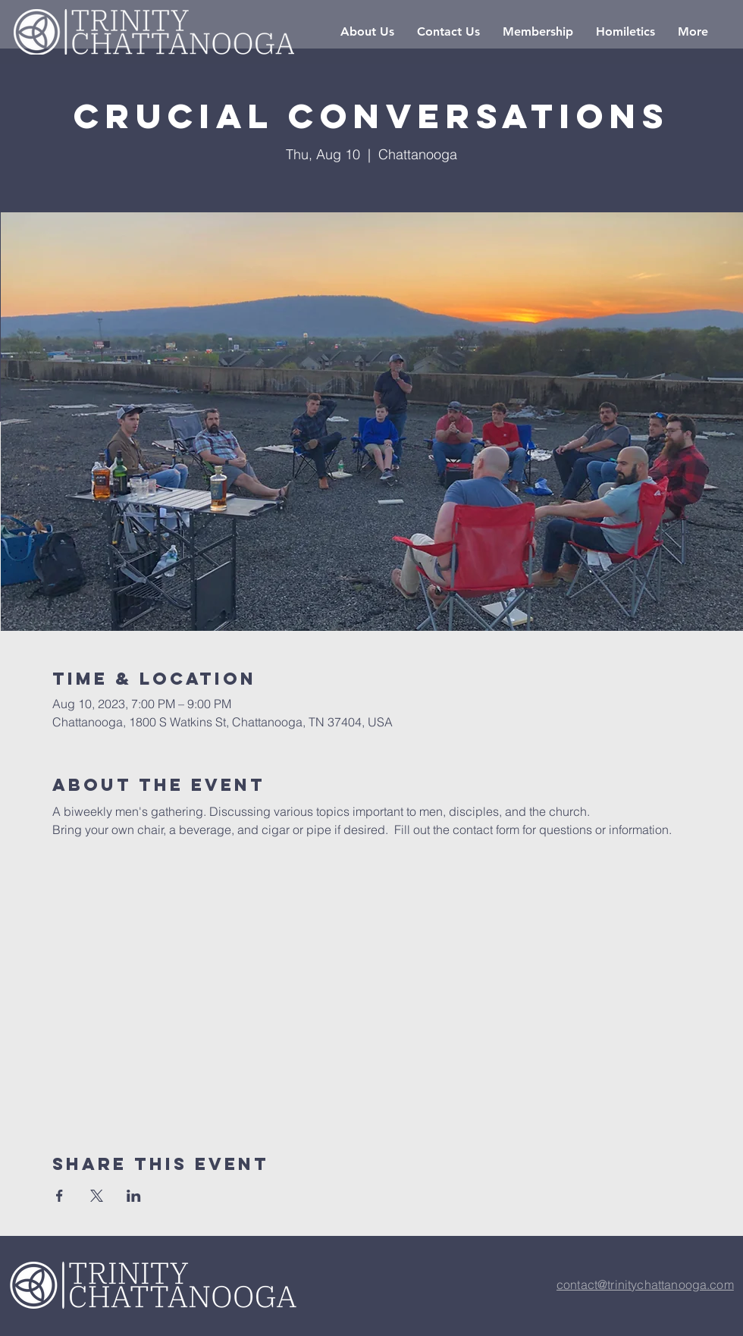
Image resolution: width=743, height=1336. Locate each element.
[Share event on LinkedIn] (134, 1196)
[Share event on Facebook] (59, 1196)
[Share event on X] (96, 1196)
